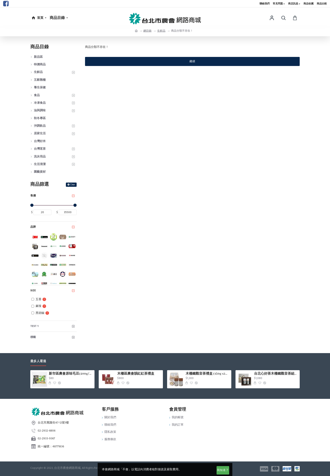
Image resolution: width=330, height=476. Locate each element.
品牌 (33, 227)
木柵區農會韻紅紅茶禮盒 (135, 374)
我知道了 (223, 470)
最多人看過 (38, 361)
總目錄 (147, 31)
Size (33, 290)
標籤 (33, 337)
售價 (33, 196)
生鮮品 (161, 31)
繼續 (192, 61)
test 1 (34, 326)
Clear (72, 184)
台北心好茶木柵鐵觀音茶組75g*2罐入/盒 (276, 374)
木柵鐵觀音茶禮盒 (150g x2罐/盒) (208, 374)
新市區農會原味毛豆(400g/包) (71, 374)
